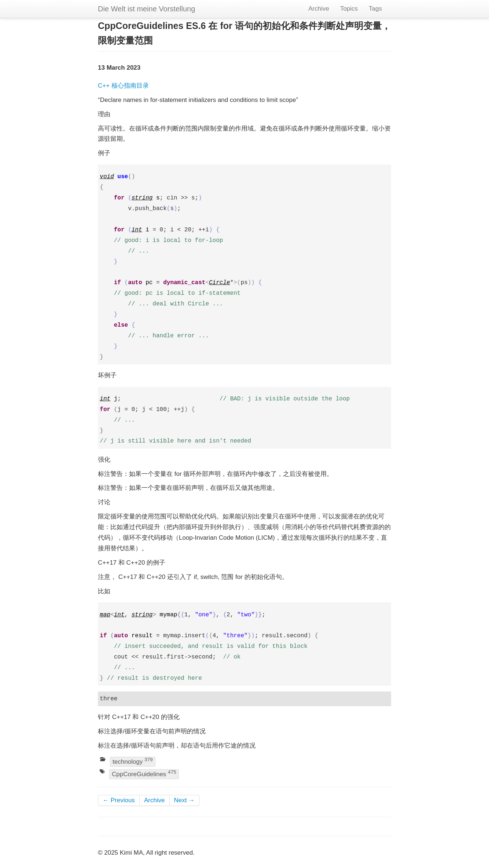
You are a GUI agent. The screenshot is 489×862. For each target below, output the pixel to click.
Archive (318, 8)
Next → (184, 800)
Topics (349, 8)
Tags (375, 8)
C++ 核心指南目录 (123, 85)
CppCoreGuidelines (144, 773)
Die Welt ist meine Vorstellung (146, 9)
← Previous (119, 800)
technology (133, 761)
